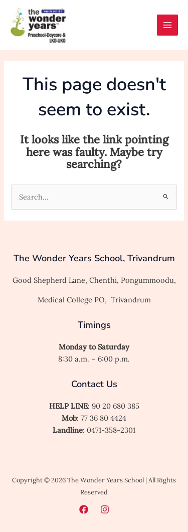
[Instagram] (104, 509)
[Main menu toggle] (167, 25)
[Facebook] (83, 509)
